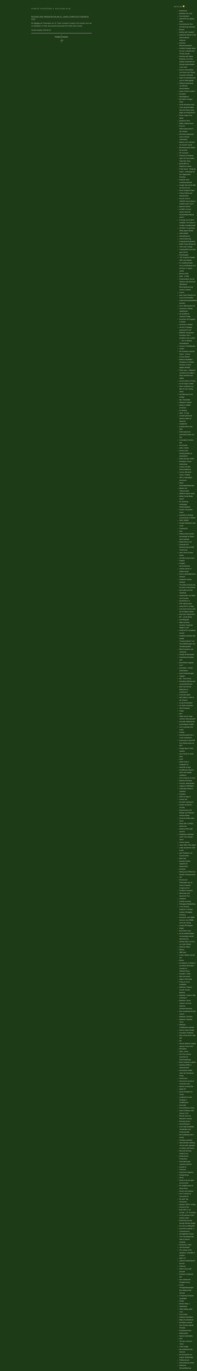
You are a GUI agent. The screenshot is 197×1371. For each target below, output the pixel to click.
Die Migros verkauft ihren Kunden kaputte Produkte (186, 1325)
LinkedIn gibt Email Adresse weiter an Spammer (185, 418)
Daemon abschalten (186, 1336)
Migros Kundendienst (186, 1320)
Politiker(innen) (184, 1360)
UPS (180, 1338)
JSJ (62, 40)
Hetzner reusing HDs (186, 1086)
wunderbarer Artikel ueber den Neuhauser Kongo (186, 1073)
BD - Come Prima (185, 678)
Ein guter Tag (183, 1199)
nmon (181, 759)
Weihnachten (183, 1333)
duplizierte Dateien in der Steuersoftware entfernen (187, 37)
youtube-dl (182, 1167)
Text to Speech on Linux (187, 778)
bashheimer (183, 11)
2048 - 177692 (184, 276)
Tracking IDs (183, 528)
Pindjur (181, 1301)
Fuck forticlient (184, 16)
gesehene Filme (184, 121)
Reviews (37, 23)
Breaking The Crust (185, 13)
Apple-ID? (182, 1089)
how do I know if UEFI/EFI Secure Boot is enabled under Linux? (187, 201)
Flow (180, 531)
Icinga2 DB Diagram (186, 925)
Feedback (182, 898)
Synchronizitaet (184, 1247)
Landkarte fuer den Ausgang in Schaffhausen (185, 1099)
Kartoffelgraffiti (184, 619)
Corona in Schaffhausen (187, 346)
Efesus (181, 960)
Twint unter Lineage (185, 247)
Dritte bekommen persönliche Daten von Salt (186, 434)
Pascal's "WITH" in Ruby (187, 1204)
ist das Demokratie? (186, 703)
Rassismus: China (185, 1245)
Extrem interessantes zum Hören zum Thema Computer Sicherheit (187, 72)
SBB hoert (182, 952)
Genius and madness (186, 1191)
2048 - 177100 (184, 413)
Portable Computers (61, 37)
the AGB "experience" (186, 802)
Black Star (182, 858)
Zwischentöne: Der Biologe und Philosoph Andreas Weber (186, 812)
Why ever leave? (184, 976)
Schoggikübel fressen (186, 1234)
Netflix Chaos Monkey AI (187, 244)
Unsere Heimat (184, 842)
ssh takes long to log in (187, 558)
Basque (181, 29)
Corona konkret (184, 357)
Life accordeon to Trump (187, 381)
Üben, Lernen (183, 1051)
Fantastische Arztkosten (187, 241)
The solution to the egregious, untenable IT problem (187, 1252)
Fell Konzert (183, 1078)
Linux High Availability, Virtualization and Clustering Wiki (186, 1129)
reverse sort (183, 799)
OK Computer (183, 153)
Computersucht (184, 1231)
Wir (180, 1041)
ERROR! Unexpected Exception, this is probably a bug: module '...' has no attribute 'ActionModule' (187, 338)
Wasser (181, 949)
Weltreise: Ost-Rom (185, 1016)
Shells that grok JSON (186, 458)
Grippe (181, 711)
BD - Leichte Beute (185, 617)
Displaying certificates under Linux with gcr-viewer (186, 837)
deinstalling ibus (184, 236)
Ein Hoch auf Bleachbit (186, 1226)
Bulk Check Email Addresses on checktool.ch (185, 689)
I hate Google (183, 1346)
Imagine (182, 560)
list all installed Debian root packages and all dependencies (186, 936)
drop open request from (187, 614)
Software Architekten (186, 1317)
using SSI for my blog (186, 606)
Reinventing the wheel (186, 1363)
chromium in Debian (186, 324)
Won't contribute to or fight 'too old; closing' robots (186, 389)
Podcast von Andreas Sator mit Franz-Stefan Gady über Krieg (186, 158)
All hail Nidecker (184, 1124)
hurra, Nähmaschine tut (187, 306)
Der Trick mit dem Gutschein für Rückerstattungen (185, 1056)
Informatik (182, 1105)
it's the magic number (186, 383)
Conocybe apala (184, 695)
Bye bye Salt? (184, 273)
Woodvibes (183, 1049)
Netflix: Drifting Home (186, 123)
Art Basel (182, 869)
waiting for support (185, 402)
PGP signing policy (185, 603)
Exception (182, 94)
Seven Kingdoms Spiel (186, 190)
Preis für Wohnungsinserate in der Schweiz (186, 128)
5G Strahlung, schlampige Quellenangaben (184, 504)
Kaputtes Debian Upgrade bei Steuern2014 (184, 863)
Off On (181, 1177)
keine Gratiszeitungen (186, 673)
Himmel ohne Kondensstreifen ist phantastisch (185, 453)
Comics (181, 292)
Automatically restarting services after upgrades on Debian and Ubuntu (187, 1145)
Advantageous (184, 96)
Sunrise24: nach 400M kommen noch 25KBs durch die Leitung (186, 920)
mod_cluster (183, 1314)
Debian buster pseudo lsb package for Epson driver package (186, 536)
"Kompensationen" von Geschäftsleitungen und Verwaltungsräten (187, 643)
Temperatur (183, 1202)
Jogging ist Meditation (186, 786)
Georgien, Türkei (184, 974)
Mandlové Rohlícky (185, 780)
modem (181, 348)
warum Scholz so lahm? (187, 91)
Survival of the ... (184, 1207)
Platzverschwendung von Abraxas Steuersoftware (186, 85)
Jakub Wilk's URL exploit (187, 845)
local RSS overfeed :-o (186, 1228)
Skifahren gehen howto (187, 493)
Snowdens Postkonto (186, 1033)
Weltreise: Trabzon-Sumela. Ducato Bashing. (185, 989)
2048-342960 (183, 233)
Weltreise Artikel (184, 947)
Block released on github (187, 1062)
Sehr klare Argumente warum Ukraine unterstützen (186, 136)
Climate (181, 732)
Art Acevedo (183, 445)
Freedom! (182, 794)
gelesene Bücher (185, 206)
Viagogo (182, 676)
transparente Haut (185, 1330)
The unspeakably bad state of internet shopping (186, 1239)
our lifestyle (183, 410)
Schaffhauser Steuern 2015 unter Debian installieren (186, 772)
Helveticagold (183, 255)
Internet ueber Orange (186, 1030)
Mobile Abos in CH (185, 542)
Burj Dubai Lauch (185, 931)
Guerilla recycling (185, 901)
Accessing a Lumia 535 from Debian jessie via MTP (187, 743)
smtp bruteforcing (185, 239)
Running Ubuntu (184, 1121)
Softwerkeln (183, 1306)
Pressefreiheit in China (186, 1108)
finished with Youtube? (186, 32)
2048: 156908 (183, 520)
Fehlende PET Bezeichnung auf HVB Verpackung (186, 547)
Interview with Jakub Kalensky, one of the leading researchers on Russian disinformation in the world (187, 62)
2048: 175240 (183, 448)
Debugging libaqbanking (187, 904)
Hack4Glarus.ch (184, 601)
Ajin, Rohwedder (184, 400)
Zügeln (181, 928)
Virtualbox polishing (185, 1140)
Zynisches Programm (186, 1172)
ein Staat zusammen (186, 705)
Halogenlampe (184, 1175)
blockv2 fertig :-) (184, 1303)
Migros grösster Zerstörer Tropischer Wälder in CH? (186, 625)
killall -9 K (182, 1258)
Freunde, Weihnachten (186, 783)
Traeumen (182, 1169)
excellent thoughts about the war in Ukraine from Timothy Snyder (187, 50)
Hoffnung (182, 1266)
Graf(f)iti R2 (183, 424)
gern (180, 713)
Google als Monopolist (186, 654)
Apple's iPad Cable (185, 979)
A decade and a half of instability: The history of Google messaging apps (187, 222)
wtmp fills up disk (185, 767)
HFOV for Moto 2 (185, 797)
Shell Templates (184, 708)
